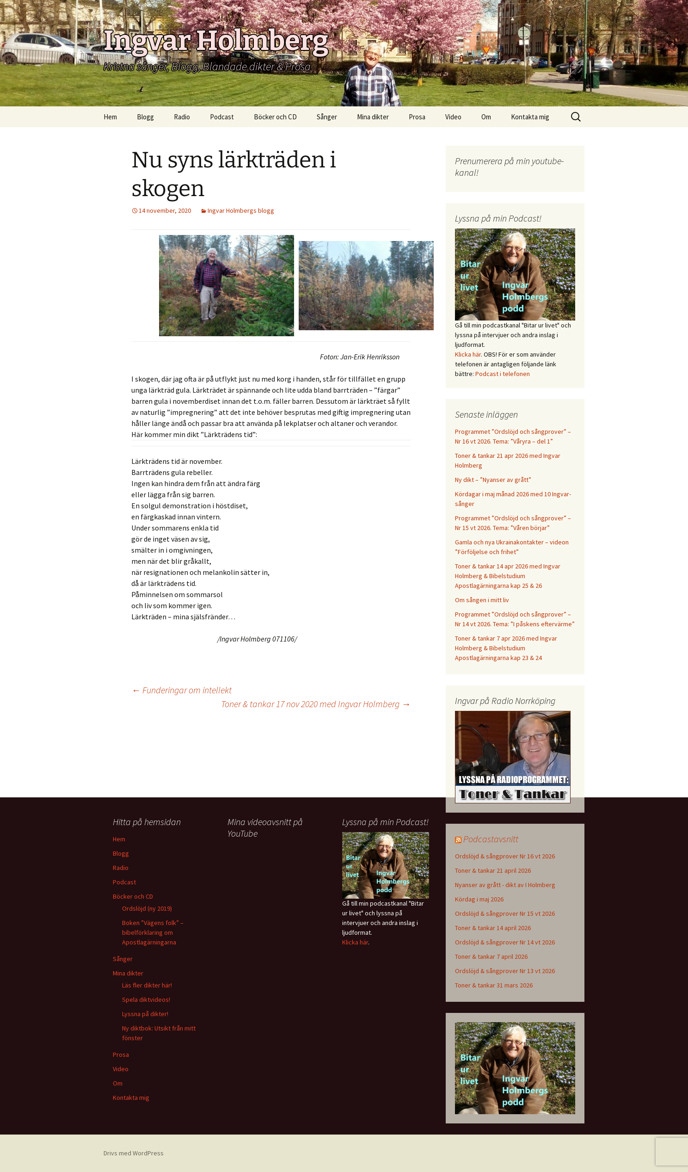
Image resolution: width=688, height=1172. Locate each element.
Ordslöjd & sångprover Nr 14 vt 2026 (505, 942)
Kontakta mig (530, 116)
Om (486, 116)
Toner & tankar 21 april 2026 (493, 870)
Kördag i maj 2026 (479, 899)
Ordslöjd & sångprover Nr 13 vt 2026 (505, 971)
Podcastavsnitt (490, 839)
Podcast (222, 116)
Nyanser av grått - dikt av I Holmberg (505, 885)
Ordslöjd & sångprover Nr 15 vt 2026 (505, 913)
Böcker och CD (275, 116)
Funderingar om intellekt (181, 690)
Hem (110, 116)
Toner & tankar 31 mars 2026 (494, 985)
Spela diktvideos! (146, 999)
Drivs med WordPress (134, 1153)
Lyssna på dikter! (145, 1014)
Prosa (417, 116)
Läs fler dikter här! (147, 985)
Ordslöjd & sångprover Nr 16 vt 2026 (505, 856)
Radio (182, 116)
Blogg (145, 116)
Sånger (327, 116)
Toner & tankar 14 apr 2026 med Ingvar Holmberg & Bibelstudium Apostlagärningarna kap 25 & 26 (507, 576)
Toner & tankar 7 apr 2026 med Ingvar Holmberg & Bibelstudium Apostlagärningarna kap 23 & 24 (506, 648)
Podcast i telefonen (502, 374)
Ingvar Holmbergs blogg (241, 210)
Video (453, 116)
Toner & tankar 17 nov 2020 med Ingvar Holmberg (316, 703)
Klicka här (468, 354)
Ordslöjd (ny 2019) (147, 908)
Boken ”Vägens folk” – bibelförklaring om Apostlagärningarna (153, 932)
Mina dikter (373, 116)
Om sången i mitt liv (482, 600)
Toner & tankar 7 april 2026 (491, 956)
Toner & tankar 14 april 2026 (493, 928)
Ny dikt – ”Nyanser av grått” (493, 479)
